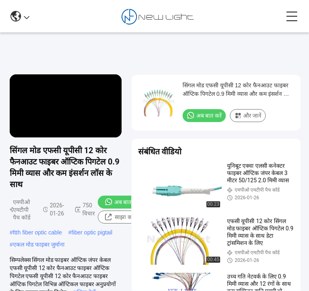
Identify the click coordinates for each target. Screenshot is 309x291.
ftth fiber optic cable (37, 232)
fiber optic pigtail (91, 232)
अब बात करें (122, 202)
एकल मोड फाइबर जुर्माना (39, 244)
